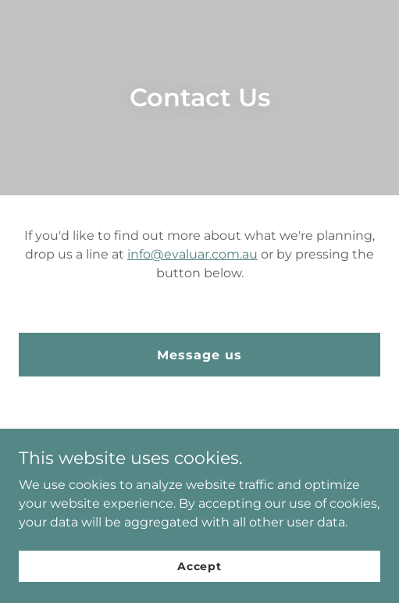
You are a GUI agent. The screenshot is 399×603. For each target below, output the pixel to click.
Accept (199, 565)
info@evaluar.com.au (192, 254)
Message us (199, 355)
